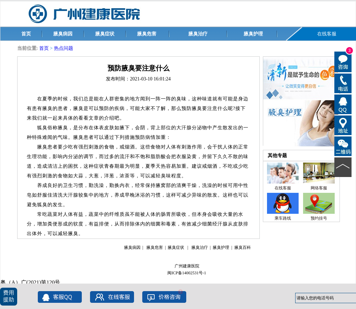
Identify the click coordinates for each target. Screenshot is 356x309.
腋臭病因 (63, 33)
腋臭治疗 (198, 33)
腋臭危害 (146, 33)
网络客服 (319, 188)
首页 (26, 33)
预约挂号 (319, 218)
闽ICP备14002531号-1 (186, 273)
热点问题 (63, 48)
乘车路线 (283, 218)
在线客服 (326, 33)
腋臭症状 (104, 33)
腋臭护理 (253, 33)
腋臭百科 (242, 247)
